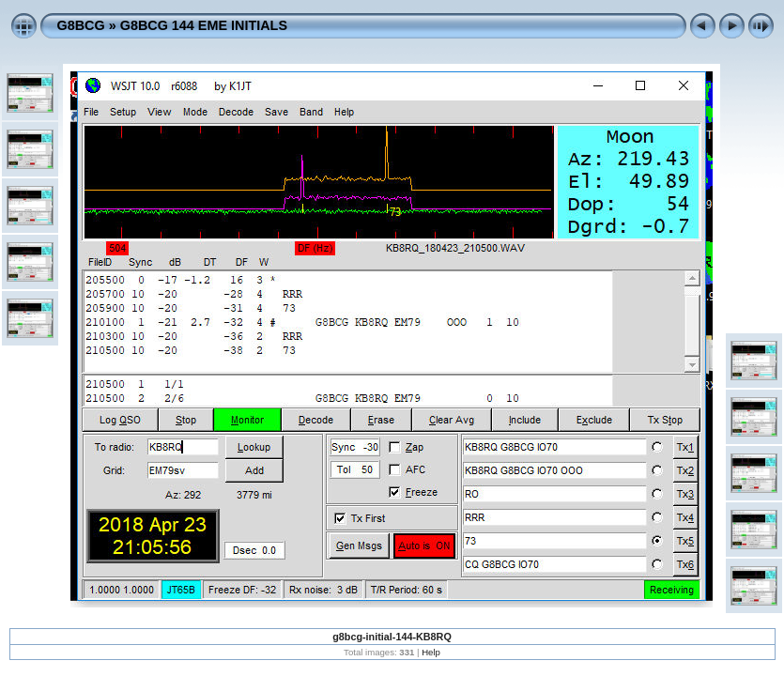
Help (431, 652)
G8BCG (81, 25)
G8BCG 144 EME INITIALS (203, 25)
